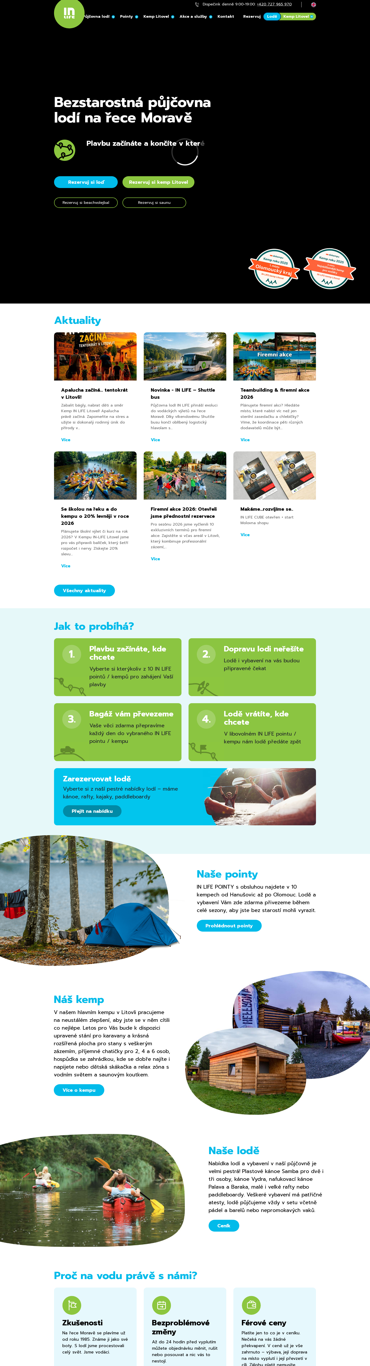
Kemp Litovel (156, 16)
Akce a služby (193, 16)
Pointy (126, 16)
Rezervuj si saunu (154, 203)
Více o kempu (79, 1090)
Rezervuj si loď (86, 182)
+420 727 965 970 (274, 4)
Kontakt (226, 16)
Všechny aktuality (84, 590)
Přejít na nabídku (92, 811)
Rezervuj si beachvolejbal (86, 203)
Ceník (224, 1225)
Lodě (272, 16)
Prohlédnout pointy (229, 925)
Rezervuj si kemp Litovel (158, 182)
